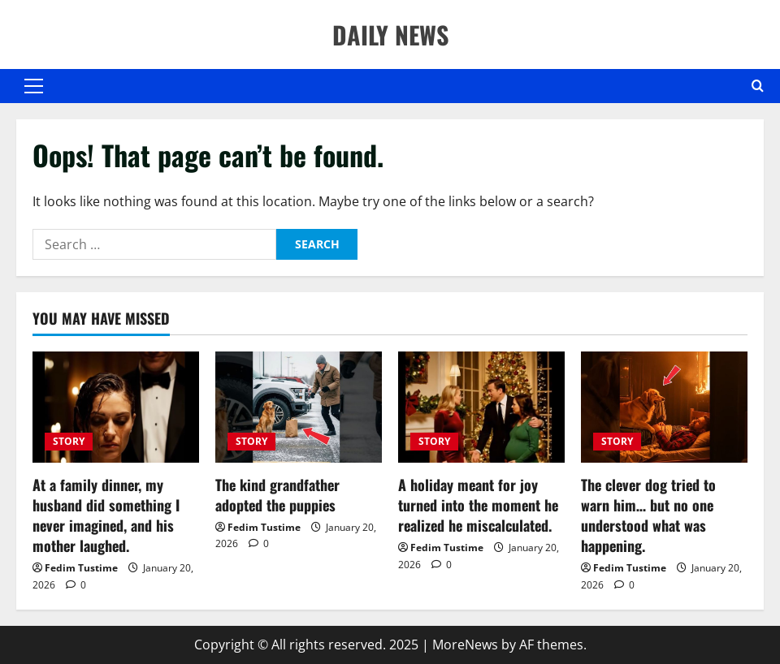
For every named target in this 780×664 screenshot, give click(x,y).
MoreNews (465, 644)
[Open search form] (758, 86)
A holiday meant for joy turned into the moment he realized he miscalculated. (478, 505)
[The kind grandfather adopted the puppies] (298, 407)
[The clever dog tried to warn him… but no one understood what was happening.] (664, 407)
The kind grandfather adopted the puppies (277, 494)
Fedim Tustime (81, 568)
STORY (68, 441)
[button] (33, 86)
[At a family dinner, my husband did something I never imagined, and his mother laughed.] (115, 407)
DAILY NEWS (390, 34)
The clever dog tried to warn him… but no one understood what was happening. (648, 515)
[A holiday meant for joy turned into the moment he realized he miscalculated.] (481, 407)
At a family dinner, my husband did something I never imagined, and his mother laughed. (106, 515)
